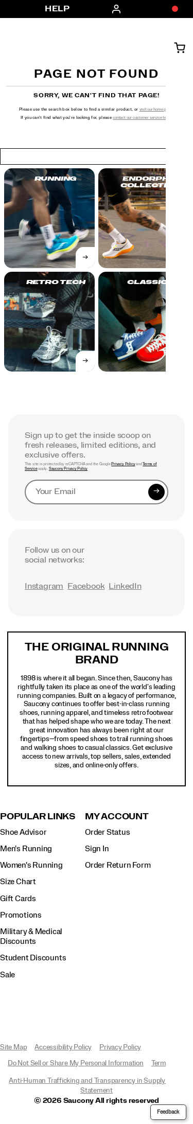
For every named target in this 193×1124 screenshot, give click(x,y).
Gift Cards (18, 898)
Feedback (168, 1112)
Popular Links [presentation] (37, 816)
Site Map (13, 1047)
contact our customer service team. (142, 117)
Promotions (21, 915)
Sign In (97, 849)
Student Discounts (33, 958)
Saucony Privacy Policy (68, 469)
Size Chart (18, 881)
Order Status (107, 832)
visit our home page (156, 109)
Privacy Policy (123, 464)
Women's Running (31, 865)
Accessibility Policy (63, 1047)
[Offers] (170, 9)
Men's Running (26, 849)
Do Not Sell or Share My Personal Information (76, 1063)
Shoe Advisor (23, 832)
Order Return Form (117, 865)
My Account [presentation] (117, 816)
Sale (7, 975)
